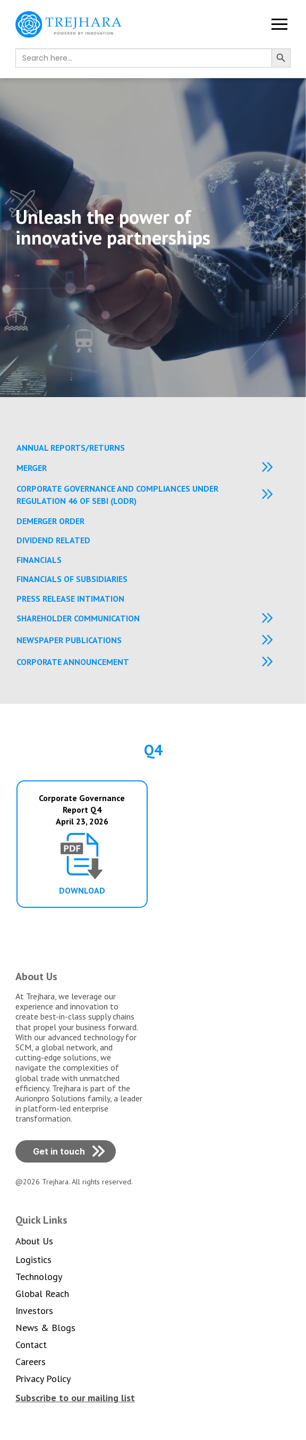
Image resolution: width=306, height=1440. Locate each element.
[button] (279, 24)
